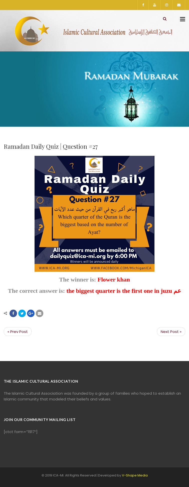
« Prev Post (18, 331)
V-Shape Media (135, 475)
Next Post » (171, 331)
